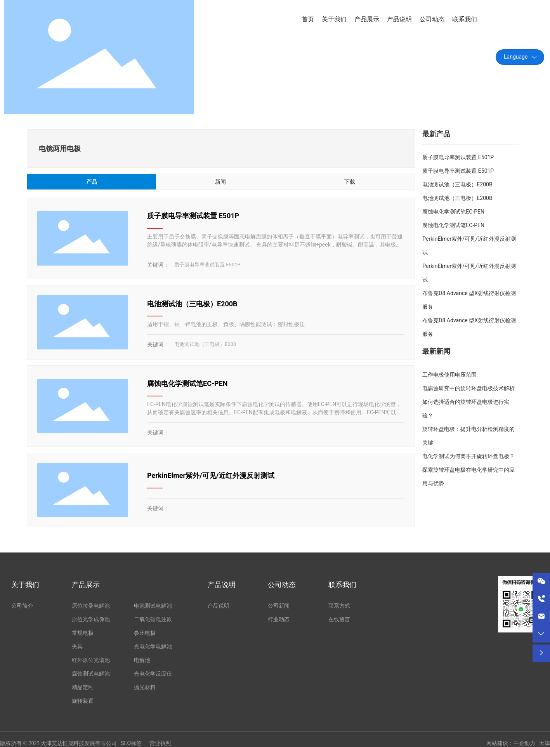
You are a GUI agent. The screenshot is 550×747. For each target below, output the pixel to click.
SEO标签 (131, 743)
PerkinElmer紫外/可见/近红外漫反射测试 (210, 475)
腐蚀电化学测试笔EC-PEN (187, 383)
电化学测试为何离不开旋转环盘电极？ (468, 456)
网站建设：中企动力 (510, 743)
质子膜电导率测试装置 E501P (193, 216)
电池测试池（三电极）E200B (192, 304)
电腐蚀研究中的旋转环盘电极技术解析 (468, 388)
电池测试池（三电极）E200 (205, 344)
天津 (544, 743)
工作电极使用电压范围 (449, 375)
